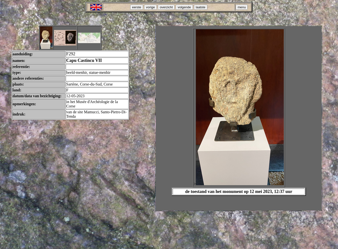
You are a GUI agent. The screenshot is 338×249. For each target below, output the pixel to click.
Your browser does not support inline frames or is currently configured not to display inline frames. (239, 118)
